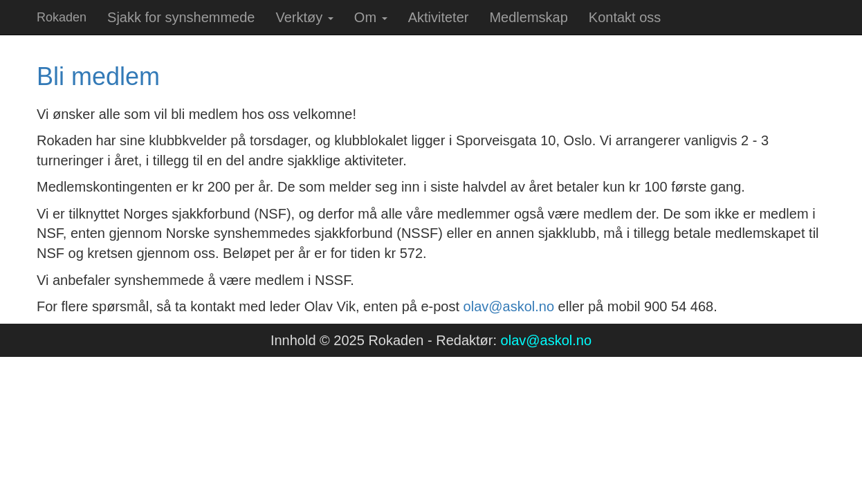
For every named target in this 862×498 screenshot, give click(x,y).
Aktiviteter (438, 17)
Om (370, 17)
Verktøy (304, 17)
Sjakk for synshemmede (181, 17)
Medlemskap (528, 17)
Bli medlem (98, 76)
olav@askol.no (509, 306)
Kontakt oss (625, 17)
